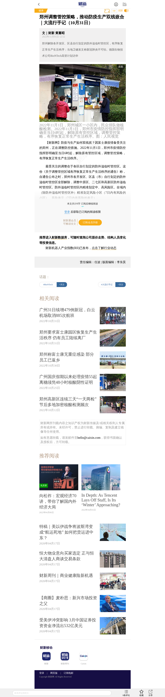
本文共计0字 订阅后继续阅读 (82, 203)
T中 (114, 11)
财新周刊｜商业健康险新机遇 (66, 575)
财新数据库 (59, 237)
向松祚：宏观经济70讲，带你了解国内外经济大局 (57, 501)
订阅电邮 (67, 673)
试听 (120, 10)
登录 (67, 211)
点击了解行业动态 (104, 248)
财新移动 (46, 647)
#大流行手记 (106, 284)
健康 (41, 10)
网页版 (54, 673)
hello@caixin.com (89, 437)
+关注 (61, 284)
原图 (120, 66)
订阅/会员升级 (90, 222)
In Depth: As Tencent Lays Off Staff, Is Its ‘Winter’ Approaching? (100, 500)
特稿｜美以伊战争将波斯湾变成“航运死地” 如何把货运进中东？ (66, 532)
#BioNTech (48, 284)
